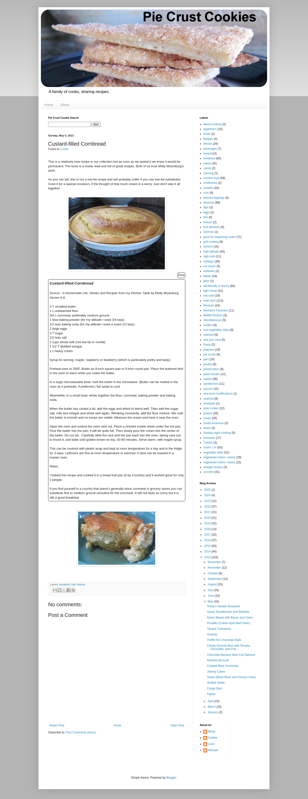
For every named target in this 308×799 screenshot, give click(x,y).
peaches (208, 349)
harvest (208, 246)
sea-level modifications (217, 393)
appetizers (210, 129)
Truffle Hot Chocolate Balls (224, 640)
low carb (208, 295)
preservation (211, 369)
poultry (207, 364)
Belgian (208, 139)
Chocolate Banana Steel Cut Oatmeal (231, 655)
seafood (208, 398)
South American (213, 423)
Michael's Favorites (215, 310)
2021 (208, 512)
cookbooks (210, 183)
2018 (208, 529)
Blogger (171, 777)
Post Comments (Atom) (81, 732)
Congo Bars (214, 688)
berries (207, 143)
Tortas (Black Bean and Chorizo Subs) (231, 677)
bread (207, 153)
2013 (208, 557)
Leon (211, 744)
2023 (208, 501)
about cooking (212, 124)
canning (208, 173)
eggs (206, 212)
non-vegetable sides (216, 330)
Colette (212, 737)
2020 (208, 518)
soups (207, 418)
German (208, 232)
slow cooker (210, 408)
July (211, 590)
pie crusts (209, 354)
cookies (208, 188)
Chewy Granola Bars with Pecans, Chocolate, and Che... (229, 647)
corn (206, 192)
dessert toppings (214, 197)
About (64, 105)
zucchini (208, 472)
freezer (207, 222)
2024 (208, 495)
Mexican (208, 305)
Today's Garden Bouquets (223, 606)
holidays (208, 261)
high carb (209, 256)
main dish (209, 300)
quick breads (211, 374)
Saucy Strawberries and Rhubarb (228, 611)
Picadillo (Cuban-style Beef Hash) (228, 623)
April (211, 701)
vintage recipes (213, 467)
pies (206, 359)
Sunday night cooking (217, 432)
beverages (210, 148)
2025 (208, 489)
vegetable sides (213, 452)
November (215, 567)
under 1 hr (210, 447)
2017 (208, 534)
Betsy (211, 731)
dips (206, 207)
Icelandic (209, 271)
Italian (207, 276)
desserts (208, 202)
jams (206, 281)
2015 (208, 546)
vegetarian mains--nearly (219, 462)
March (212, 706)
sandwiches (210, 383)
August (213, 584)
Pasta (207, 344)
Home (48, 105)
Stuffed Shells (216, 682)
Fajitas (211, 694)
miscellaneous (212, 320)
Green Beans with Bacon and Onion (230, 617)
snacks (207, 413)
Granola (212, 634)
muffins (207, 325)
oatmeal (208, 334)
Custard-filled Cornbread (222, 666)
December (215, 562)
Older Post (177, 725)
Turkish (208, 442)
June (211, 595)
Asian (207, 134)
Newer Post (56, 725)
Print (181, 275)
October (213, 573)
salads (207, 379)
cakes (207, 163)
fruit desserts (211, 227)
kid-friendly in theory (216, 286)
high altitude (78, 584)
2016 (208, 540)
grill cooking (210, 241)
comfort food (211, 178)
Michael (213, 750)
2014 (208, 551)
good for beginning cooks (219, 237)
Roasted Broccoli (218, 660)
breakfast (64, 584)
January (213, 712)
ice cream (209, 266)
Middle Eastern (213, 315)
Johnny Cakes (216, 671)
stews (207, 428)
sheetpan (209, 403)
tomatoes (209, 438)
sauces (207, 388)
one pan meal (212, 339)
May (211, 601)
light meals (210, 290)
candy (207, 168)
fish (205, 217)
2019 (208, 523)
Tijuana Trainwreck (219, 629)
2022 (208, 506)
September (215, 579)
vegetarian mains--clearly (219, 457)
